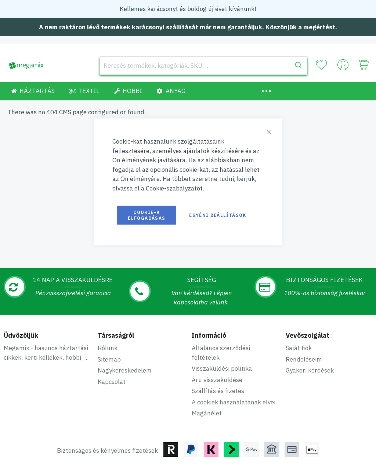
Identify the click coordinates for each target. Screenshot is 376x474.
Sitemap (109, 359)
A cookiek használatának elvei (233, 402)
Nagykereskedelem (125, 370)
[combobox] (203, 65)
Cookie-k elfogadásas (146, 215)
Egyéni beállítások (217, 215)
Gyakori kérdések (310, 370)
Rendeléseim (304, 359)
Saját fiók (299, 348)
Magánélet (207, 413)
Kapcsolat (112, 382)
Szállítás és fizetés (218, 391)
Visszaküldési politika (222, 368)
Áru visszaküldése (217, 380)
